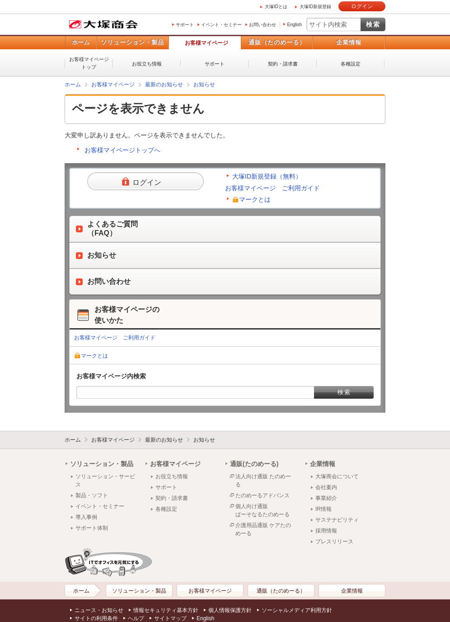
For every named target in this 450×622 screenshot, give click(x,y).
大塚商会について (337, 476)
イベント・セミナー (221, 24)
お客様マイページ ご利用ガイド (272, 188)
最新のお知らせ (164, 84)
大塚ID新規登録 (315, 6)
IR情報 (323, 509)
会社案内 (326, 487)
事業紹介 (326, 498)
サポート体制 (91, 528)
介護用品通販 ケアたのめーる (263, 529)
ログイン (362, 6)
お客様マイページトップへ (122, 150)
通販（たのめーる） (276, 42)
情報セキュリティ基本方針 (165, 610)
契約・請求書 (283, 63)
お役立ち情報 (147, 63)
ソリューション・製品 (132, 42)
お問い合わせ (262, 24)
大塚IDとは (276, 6)
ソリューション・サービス (105, 480)
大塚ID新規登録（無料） (267, 176)
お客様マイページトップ (89, 63)
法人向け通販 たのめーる (263, 480)
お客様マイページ (206, 43)
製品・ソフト (91, 495)
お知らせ (204, 84)
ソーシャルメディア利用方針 (297, 610)
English (294, 24)
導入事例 (86, 517)
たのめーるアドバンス (262, 495)
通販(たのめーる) (254, 463)
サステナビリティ (337, 520)
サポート (185, 24)
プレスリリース (334, 541)
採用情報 (326, 531)
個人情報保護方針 (230, 610)
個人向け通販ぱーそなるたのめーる (262, 510)
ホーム (80, 42)
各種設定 (351, 63)
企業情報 (348, 42)
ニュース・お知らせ (99, 610)
